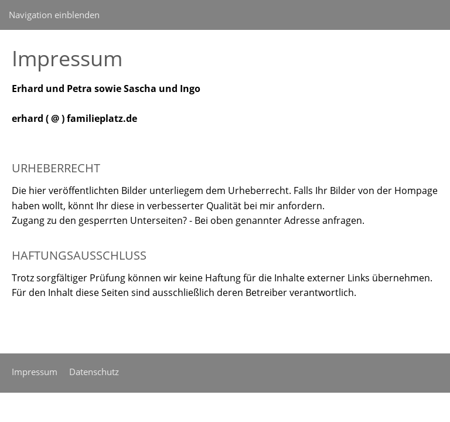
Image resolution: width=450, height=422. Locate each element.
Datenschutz (94, 371)
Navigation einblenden (54, 15)
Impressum (34, 371)
